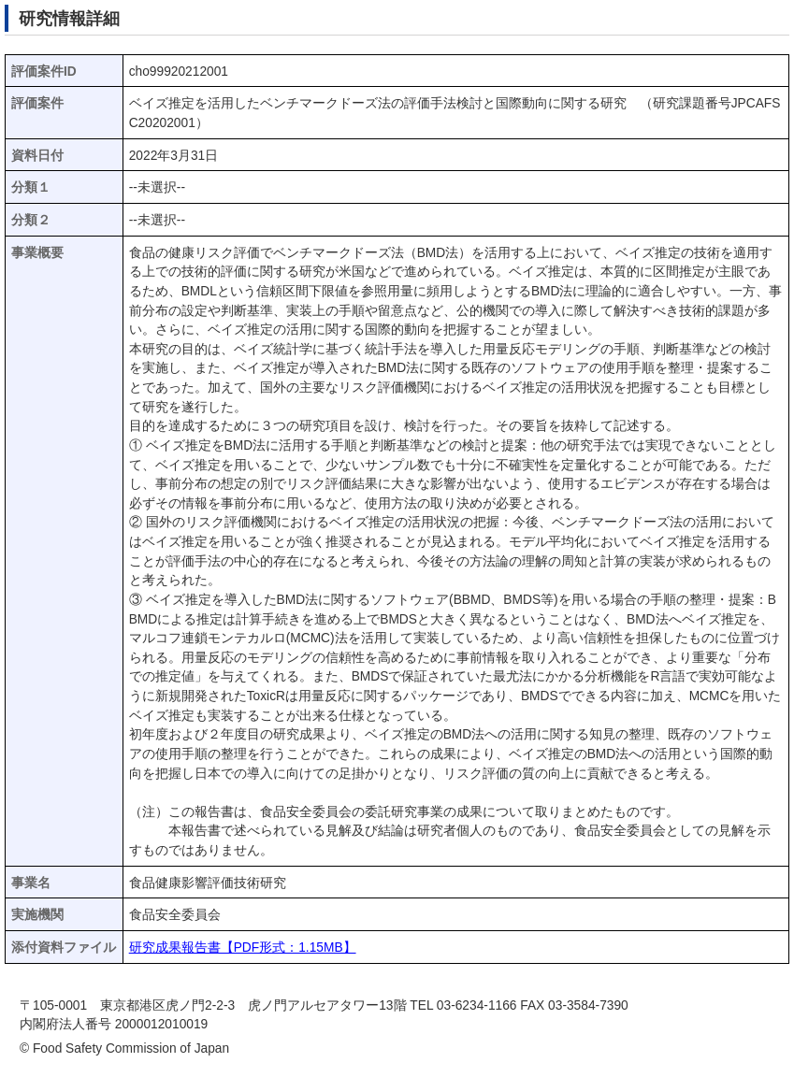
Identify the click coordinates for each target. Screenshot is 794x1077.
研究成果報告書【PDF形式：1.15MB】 (242, 948)
